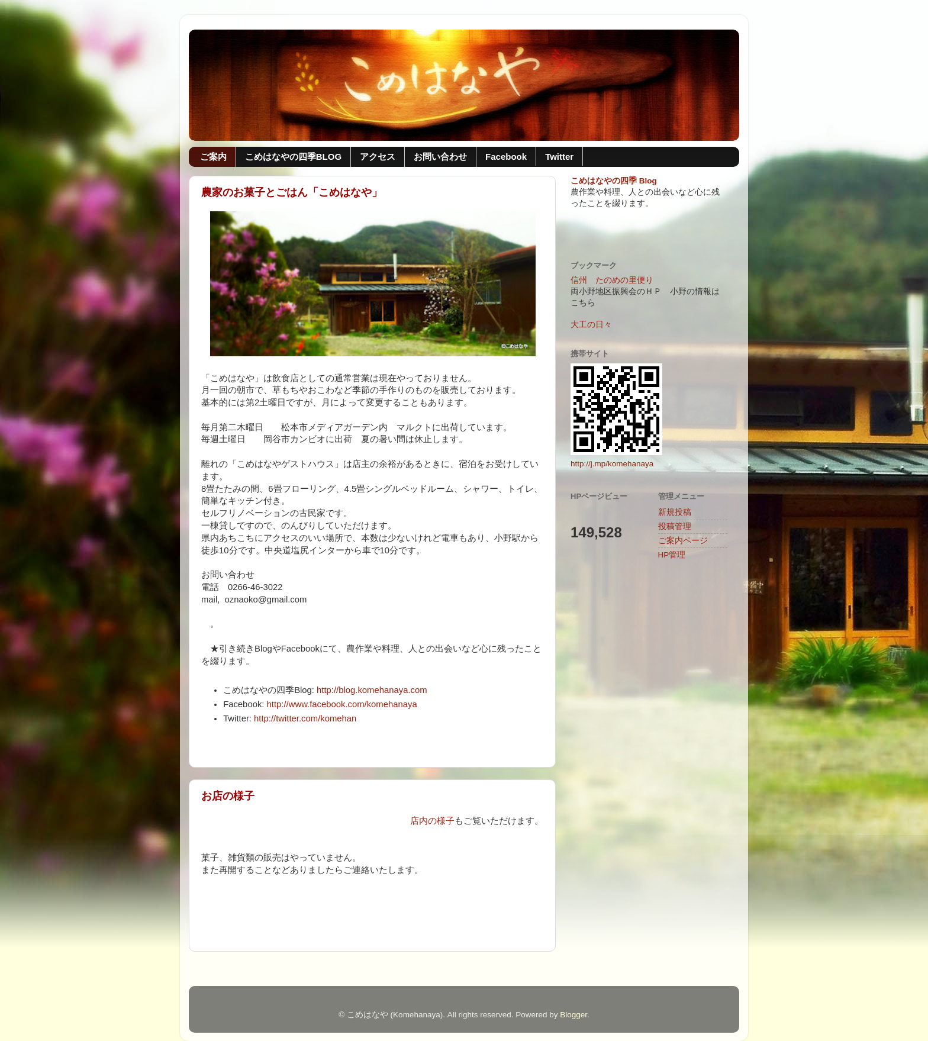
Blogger (573, 1014)
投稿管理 (674, 526)
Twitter (559, 157)
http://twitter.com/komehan (305, 718)
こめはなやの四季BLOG (293, 157)
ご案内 (213, 157)
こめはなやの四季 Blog (614, 180)
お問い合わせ (440, 157)
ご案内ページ (683, 540)
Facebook (506, 157)
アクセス (377, 157)
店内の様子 (432, 821)
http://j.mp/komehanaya (612, 463)
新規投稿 (674, 512)
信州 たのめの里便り (612, 280)
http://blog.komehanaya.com (372, 690)
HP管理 (672, 554)
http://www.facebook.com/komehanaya (342, 704)
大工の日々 (591, 324)
